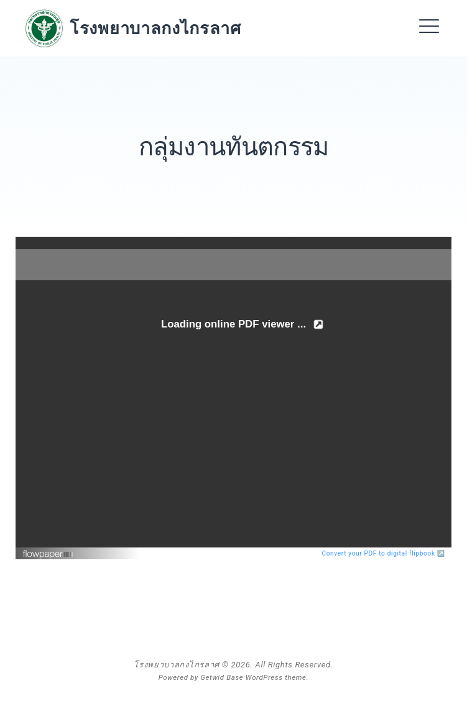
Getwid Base (221, 677)
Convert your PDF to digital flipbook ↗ (384, 553)
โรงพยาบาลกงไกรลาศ (155, 28)
